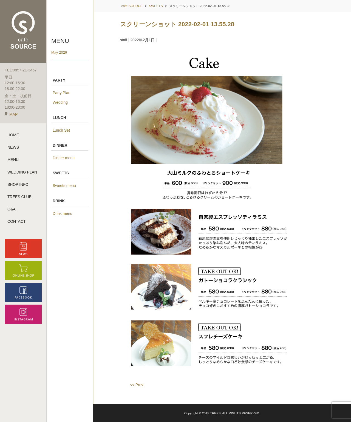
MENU (13, 159)
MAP (11, 114)
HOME (13, 135)
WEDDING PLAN (22, 172)
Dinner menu (64, 158)
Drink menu (62, 213)
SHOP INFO (18, 184)
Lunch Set (61, 130)
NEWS (13, 147)
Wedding (60, 102)
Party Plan (61, 93)
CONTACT (16, 221)
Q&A (11, 209)
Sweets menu (64, 185)
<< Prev (136, 385)
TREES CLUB (19, 197)
